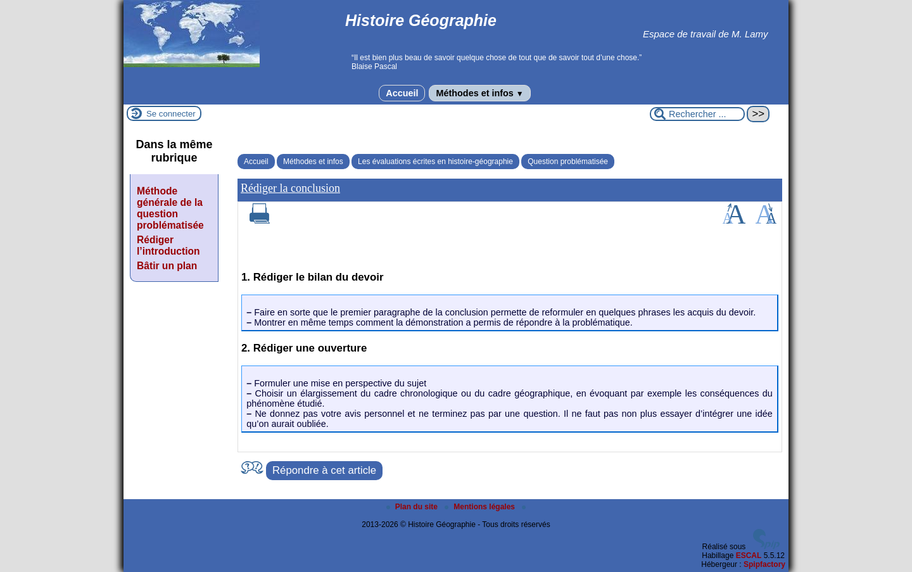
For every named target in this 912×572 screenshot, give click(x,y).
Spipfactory (764, 564)
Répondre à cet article (324, 470)
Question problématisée (568, 161)
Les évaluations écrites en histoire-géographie (435, 161)
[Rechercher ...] (697, 114)
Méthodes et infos (479, 93)
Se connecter (171, 113)
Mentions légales (481, 506)
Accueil (402, 93)
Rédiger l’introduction (168, 245)
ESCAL (749, 555)
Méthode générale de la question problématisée (170, 208)
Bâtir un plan (167, 265)
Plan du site (413, 506)
